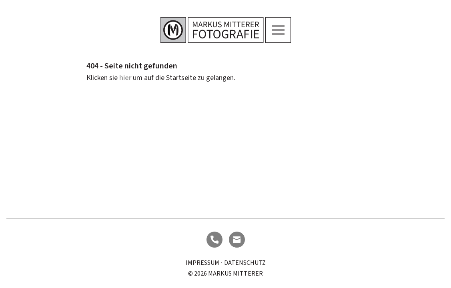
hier (125, 78)
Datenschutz (245, 262)
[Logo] (212, 30)
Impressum (202, 262)
